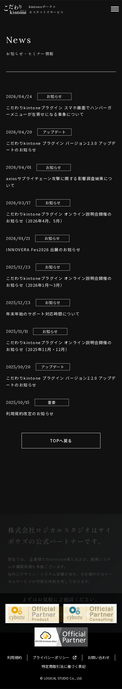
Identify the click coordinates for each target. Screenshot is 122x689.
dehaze (114, 9)
